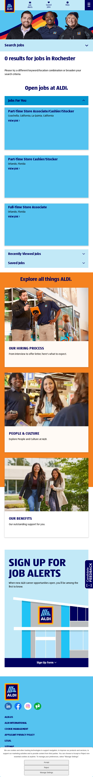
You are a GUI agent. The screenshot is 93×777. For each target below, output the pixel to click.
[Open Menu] (89, 5)
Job (30, 6)
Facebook (18, 706)
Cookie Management (16, 729)
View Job (13, 121)
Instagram (27, 706)
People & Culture (24, 438)
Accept (46, 762)
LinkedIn (8, 706)
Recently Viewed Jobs (24, 254)
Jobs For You (17, 100)
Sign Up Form (45, 662)
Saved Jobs (48, 6)
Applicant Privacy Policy (19, 735)
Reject (46, 768)
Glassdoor (37, 706)
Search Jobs (14, 45)
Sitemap (9, 746)
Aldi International (16, 723)
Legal (8, 740)
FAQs (68, 5)
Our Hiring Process (26, 353)
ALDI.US (9, 717)
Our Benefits (20, 523)
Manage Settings (46, 773)
